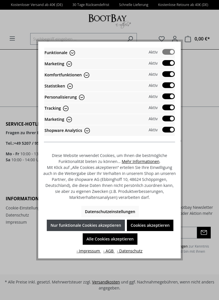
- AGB (109, 251)
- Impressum (88, 251)
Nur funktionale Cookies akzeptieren (85, 225)
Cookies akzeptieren (150, 225)
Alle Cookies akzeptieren (109, 239)
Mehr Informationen (140, 161)
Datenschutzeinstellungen (110, 211)
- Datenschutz (130, 251)
